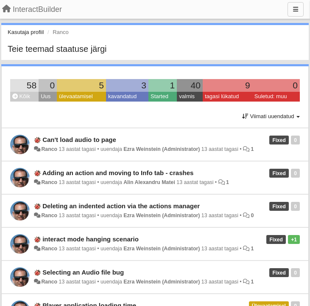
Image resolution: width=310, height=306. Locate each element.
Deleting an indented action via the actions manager (121, 206)
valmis (187, 96)
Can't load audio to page (79, 139)
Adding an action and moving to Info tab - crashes (118, 172)
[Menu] (296, 9)
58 (31, 85)
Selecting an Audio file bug (83, 272)
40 (196, 85)
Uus (45, 96)
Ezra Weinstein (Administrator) (161, 149)
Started (159, 96)
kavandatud (122, 96)
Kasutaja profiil (26, 32)
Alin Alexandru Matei (149, 182)
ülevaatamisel (76, 96)
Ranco (49, 149)
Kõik (21, 96)
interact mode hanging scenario (90, 239)
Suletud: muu (270, 96)
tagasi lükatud (222, 96)
